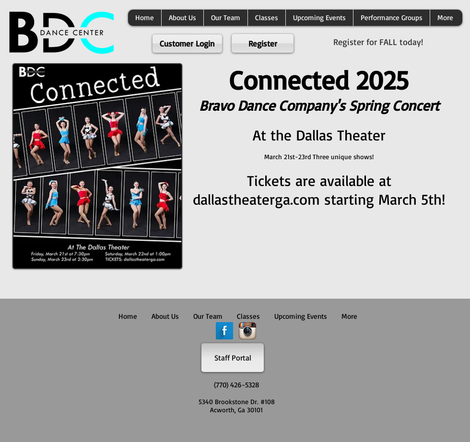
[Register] (263, 43)
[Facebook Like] (233, 430)
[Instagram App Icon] (247, 330)
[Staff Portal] (232, 357)
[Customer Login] (187, 44)
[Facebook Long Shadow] (224, 330)
